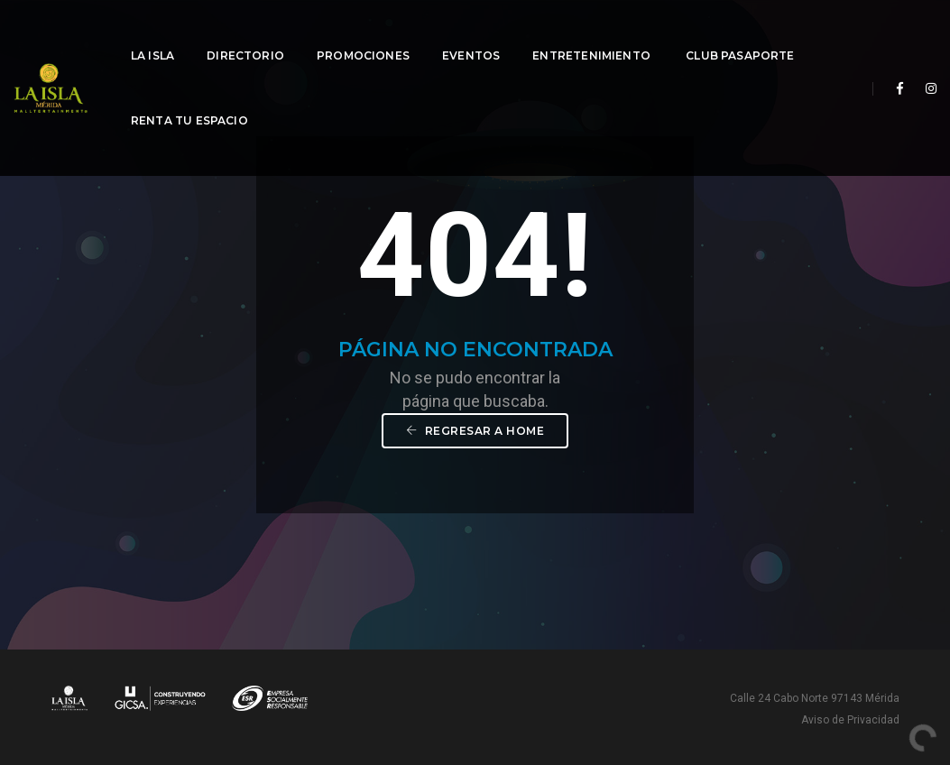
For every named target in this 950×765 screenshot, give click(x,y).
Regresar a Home (475, 431)
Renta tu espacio (189, 97)
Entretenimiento (592, 32)
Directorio (245, 32)
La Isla (152, 32)
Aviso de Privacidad (850, 720)
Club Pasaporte (740, 32)
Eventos (471, 32)
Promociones (363, 32)
